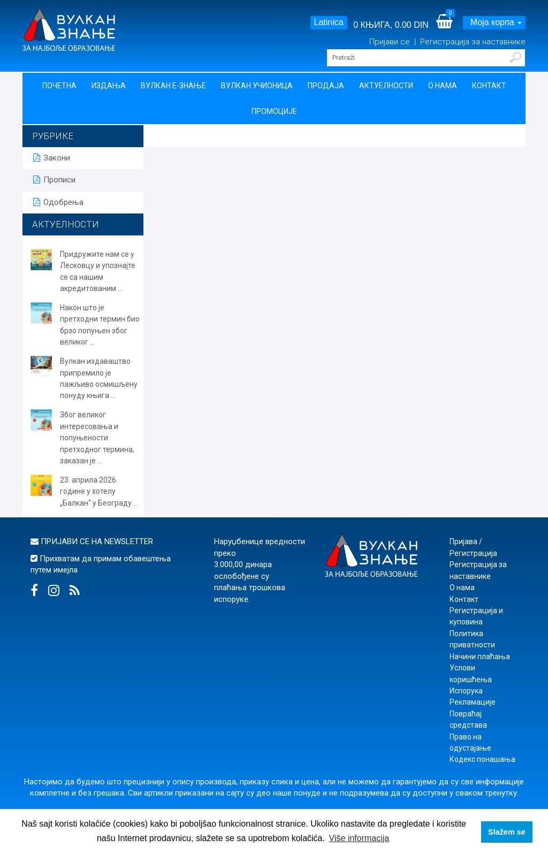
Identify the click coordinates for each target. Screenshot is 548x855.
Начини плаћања (480, 656)
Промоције (274, 111)
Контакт (489, 85)
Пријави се (390, 42)
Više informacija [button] (359, 838)
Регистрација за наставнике (473, 42)
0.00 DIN (412, 24)
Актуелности (386, 85)
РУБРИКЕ (52, 136)
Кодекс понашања (482, 759)
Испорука (466, 690)
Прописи (54, 180)
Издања (109, 85)
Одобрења (58, 202)
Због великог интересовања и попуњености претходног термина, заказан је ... (97, 437)
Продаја (326, 85)
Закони (51, 158)
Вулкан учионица (257, 85)
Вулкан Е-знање (173, 85)
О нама (442, 85)
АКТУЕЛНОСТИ (65, 224)
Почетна (59, 85)
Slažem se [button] (507, 832)
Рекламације (473, 702)
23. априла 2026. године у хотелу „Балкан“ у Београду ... (99, 491)
